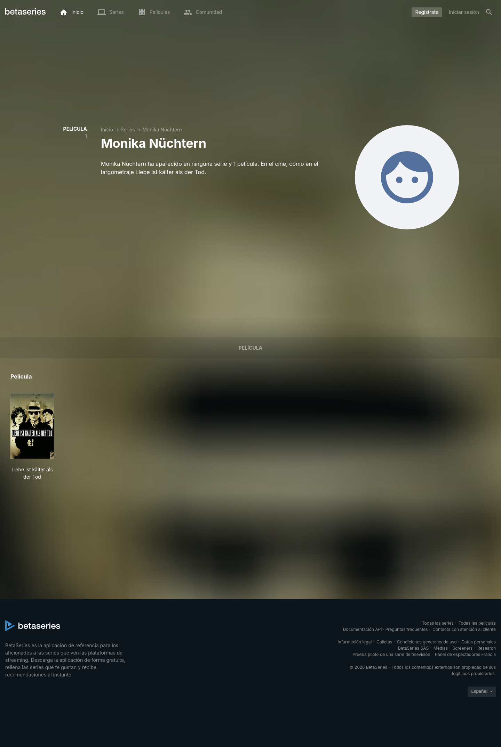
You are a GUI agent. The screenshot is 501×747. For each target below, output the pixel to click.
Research (486, 648)
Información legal (354, 641)
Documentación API (362, 629)
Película (250, 348)
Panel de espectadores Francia (465, 654)
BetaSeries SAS (413, 648)
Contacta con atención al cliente (464, 629)
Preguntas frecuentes (406, 629)
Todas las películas (477, 623)
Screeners (463, 648)
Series (127, 129)
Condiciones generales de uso (427, 641)
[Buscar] (489, 12)
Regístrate (426, 12)
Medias (441, 648)
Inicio (107, 129)
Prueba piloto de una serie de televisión (391, 654)
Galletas (384, 641)
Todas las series (438, 623)
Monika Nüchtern (162, 129)
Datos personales (478, 641)
